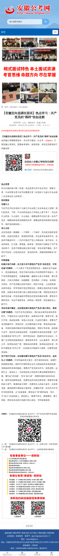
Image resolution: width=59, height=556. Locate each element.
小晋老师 (37, 553)
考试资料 (13, 107)
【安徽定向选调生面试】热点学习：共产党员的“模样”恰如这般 (32, 414)
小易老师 (22, 553)
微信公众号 (7, 553)
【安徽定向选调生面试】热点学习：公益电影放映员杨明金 (31, 449)
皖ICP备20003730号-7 (40, 536)
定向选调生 (23, 107)
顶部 (51, 553)
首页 (3, 32)
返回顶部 (29, 526)
